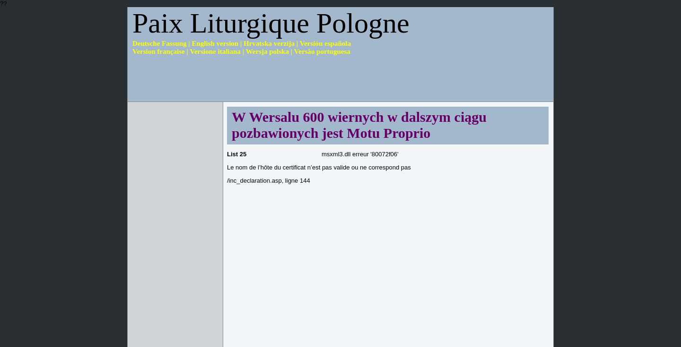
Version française (158, 51)
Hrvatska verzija (269, 43)
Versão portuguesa (322, 51)
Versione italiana (215, 51)
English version (215, 43)
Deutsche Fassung (159, 43)
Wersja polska (267, 51)
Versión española (325, 43)
